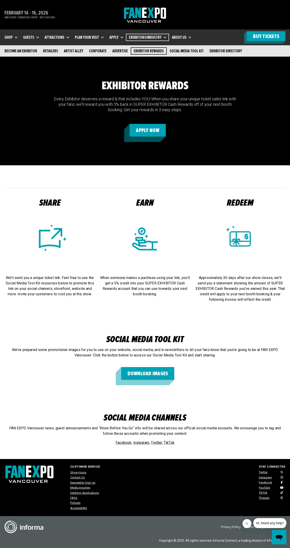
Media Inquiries (80, 487)
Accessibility (78, 508)
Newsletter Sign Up (82, 482)
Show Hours (78, 472)
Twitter (156, 442)
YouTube (264, 487)
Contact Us (77, 477)
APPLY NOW (147, 130)
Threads (264, 498)
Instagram (141, 442)
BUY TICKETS (266, 36)
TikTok (169, 442)
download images (148, 373)
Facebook (123, 442)
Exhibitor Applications (84, 493)
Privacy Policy (231, 527)
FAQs (73, 498)
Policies (75, 503)
